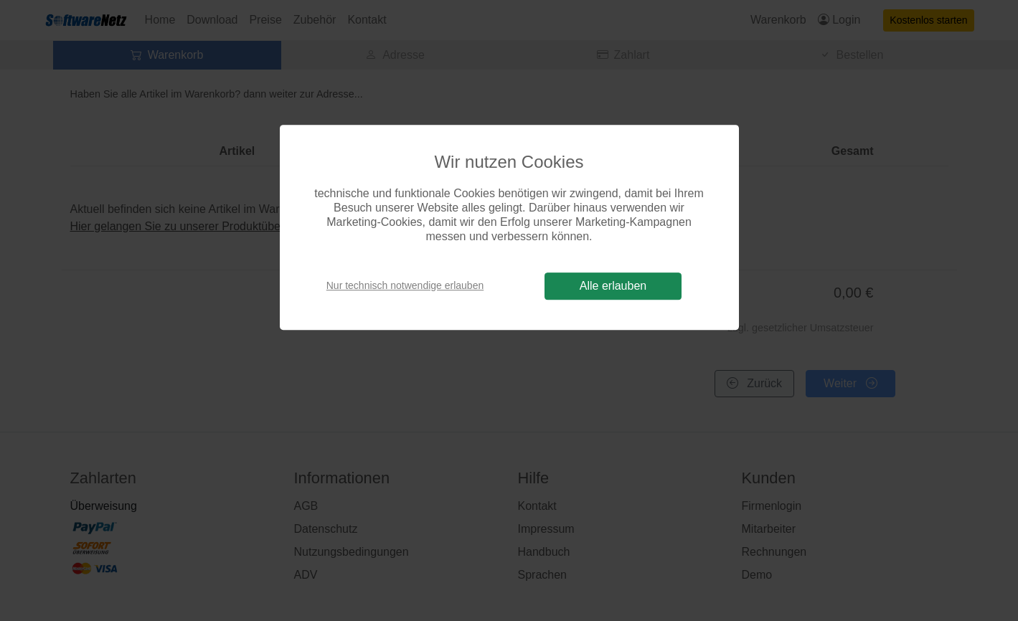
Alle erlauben (613, 286)
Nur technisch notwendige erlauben (405, 285)
